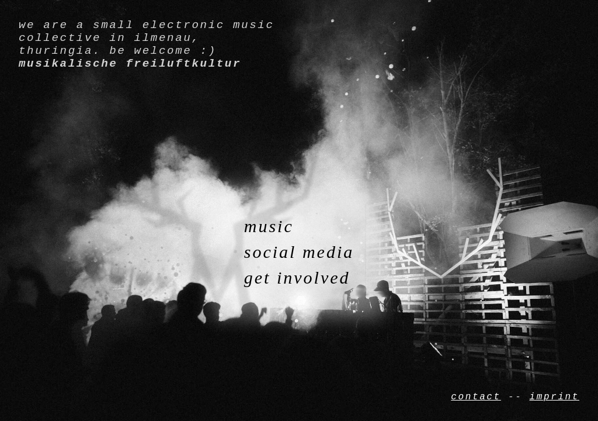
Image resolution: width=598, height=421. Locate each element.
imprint (554, 395)
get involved (297, 277)
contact (475, 395)
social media (299, 251)
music (269, 226)
